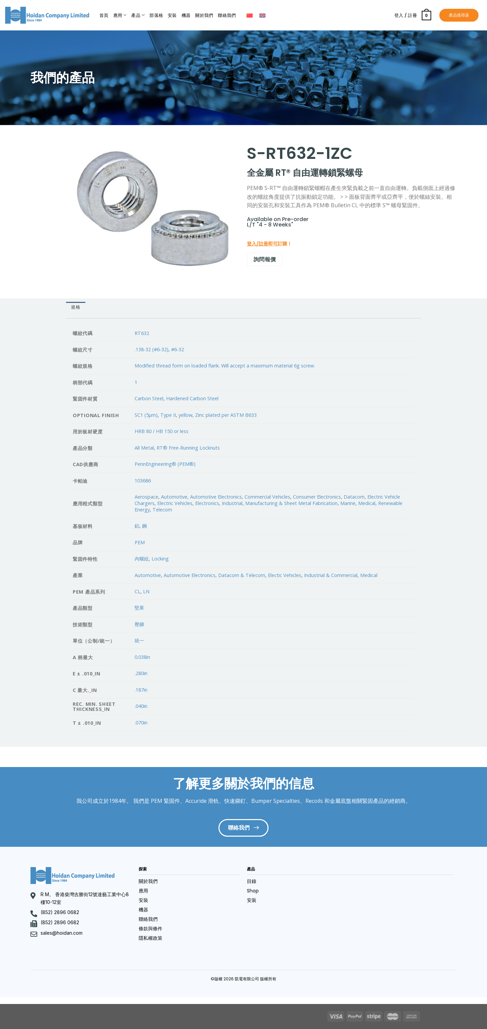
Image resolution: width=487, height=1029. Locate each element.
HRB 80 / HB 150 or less (161, 431)
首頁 (104, 15)
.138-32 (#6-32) (151, 349)
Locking (160, 558)
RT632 (142, 333)
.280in (141, 673)
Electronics (207, 503)
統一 (139, 640)
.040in (141, 706)
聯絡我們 (227, 15)
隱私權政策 (150, 938)
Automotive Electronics (216, 497)
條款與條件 (150, 928)
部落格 (156, 15)
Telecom (162, 509)
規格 (75, 307)
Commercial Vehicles (267, 497)
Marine (347, 503)
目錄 (251, 881)
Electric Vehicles (174, 503)
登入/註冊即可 (262, 243)
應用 (120, 15)
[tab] (75, 307)
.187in (141, 690)
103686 (143, 480)
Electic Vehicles (284, 575)
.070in (141, 722)
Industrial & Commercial (330, 575)
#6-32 (177, 349)
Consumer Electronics (317, 497)
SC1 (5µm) (146, 415)
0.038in (142, 657)
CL (137, 591)
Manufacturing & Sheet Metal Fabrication (291, 503)
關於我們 (204, 15)
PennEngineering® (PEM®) (165, 464)
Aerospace (146, 497)
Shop (253, 890)
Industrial (232, 503)
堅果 (139, 607)
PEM (140, 542)
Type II (168, 415)
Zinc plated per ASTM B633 (226, 415)
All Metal (144, 448)
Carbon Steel (149, 398)
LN (146, 591)
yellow (185, 415)
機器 (186, 15)
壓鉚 (139, 624)
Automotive (174, 497)
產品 (138, 15)
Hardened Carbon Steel (192, 398)
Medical (366, 503)
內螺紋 (142, 558)
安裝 (172, 15)
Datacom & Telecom (241, 575)
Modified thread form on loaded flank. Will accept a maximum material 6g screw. (225, 365)
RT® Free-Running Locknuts (188, 448)
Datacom (354, 497)
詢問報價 (265, 259)
